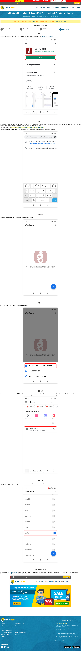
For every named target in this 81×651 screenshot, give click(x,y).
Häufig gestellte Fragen (21, 632)
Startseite (3, 623)
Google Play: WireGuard (47, 36)
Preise (48, 7)
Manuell (17, 634)
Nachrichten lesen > (59, 640)
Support (78, 7)
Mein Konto (77, 3)
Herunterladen (65, 7)
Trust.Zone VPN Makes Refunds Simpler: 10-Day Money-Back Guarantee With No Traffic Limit (66, 634)
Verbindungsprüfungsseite (17, 573)
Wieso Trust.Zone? (40, 7)
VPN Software (4, 626)
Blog (16, 630)
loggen (33, 21)
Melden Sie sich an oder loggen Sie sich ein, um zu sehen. (30, 127)
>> (58, 1)
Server (72, 7)
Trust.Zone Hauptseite (12, 572)
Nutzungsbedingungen (7, 630)
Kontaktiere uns (19, 626)
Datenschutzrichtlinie (6, 632)
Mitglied (3, 636)
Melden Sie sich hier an (61, 21)
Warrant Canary (5, 634)
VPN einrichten (55, 7)
